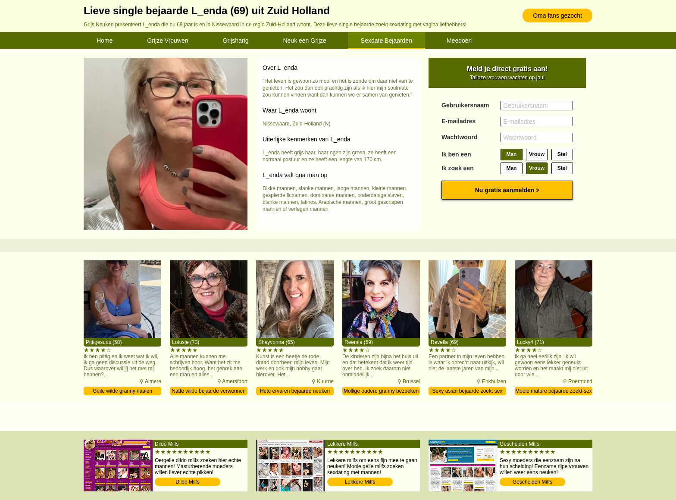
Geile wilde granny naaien (122, 391)
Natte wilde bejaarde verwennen (208, 391)
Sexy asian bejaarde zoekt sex (467, 391)
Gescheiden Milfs (532, 482)
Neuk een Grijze (304, 40)
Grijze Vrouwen (167, 40)
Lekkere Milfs (360, 482)
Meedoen (459, 40)
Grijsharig (236, 40)
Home (105, 40)
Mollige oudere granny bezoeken (381, 391)
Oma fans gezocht (557, 15)
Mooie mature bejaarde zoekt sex (553, 391)
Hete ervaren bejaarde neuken (295, 391)
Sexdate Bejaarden (386, 40)
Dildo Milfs (187, 482)
